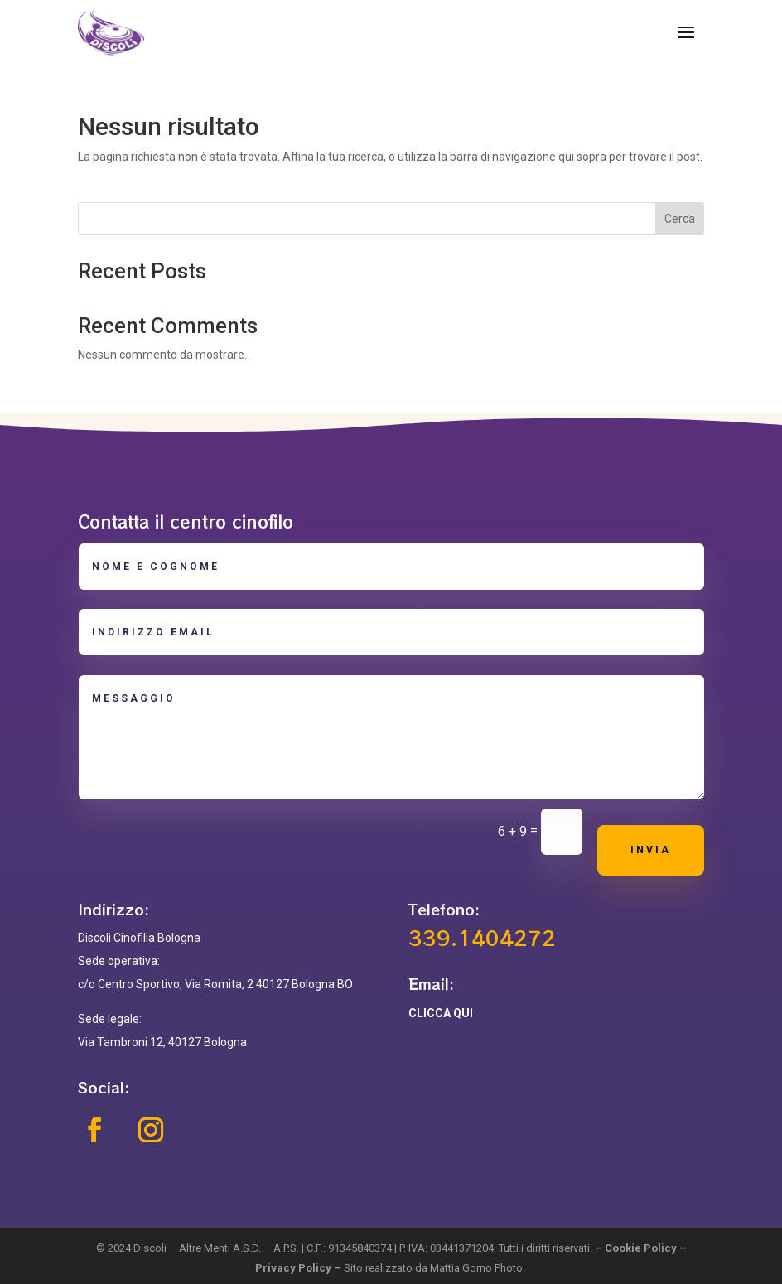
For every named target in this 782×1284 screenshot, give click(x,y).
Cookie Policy (641, 1248)
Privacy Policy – (299, 1268)
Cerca (679, 218)
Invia (650, 850)
